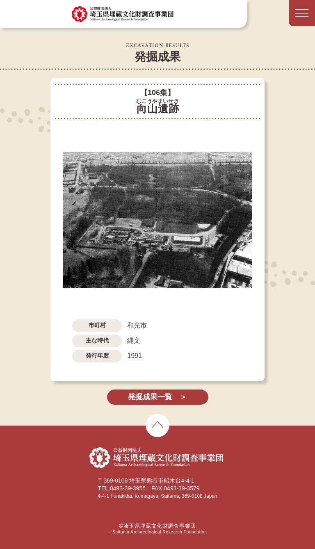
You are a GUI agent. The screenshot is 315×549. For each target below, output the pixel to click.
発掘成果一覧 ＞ (157, 397)
